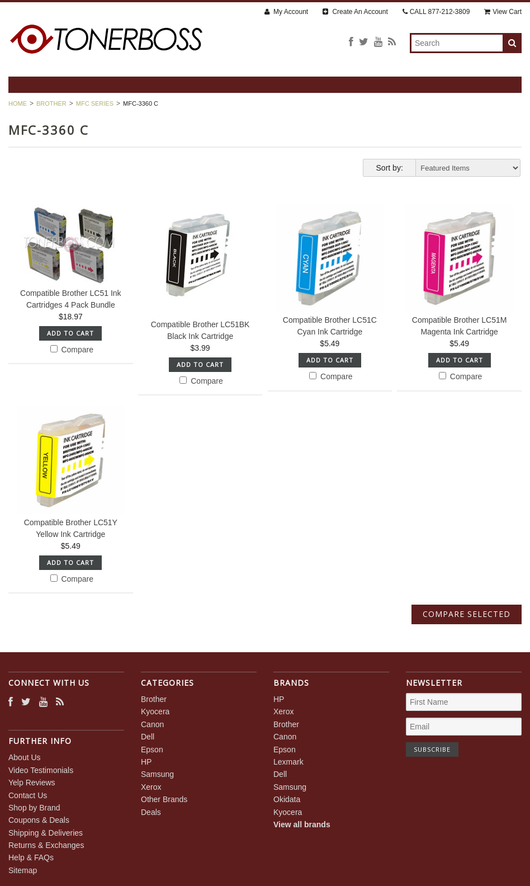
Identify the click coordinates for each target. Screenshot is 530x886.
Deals (151, 812)
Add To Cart (70, 333)
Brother (51, 103)
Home (17, 103)
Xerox (151, 787)
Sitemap (22, 870)
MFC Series (94, 103)
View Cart (503, 12)
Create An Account (355, 12)
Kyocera (155, 711)
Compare (71, 349)
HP (146, 761)
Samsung (157, 774)
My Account (286, 12)
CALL (436, 12)
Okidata (286, 799)
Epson (152, 749)
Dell (147, 736)
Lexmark (288, 761)
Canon (152, 724)
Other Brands (164, 799)
